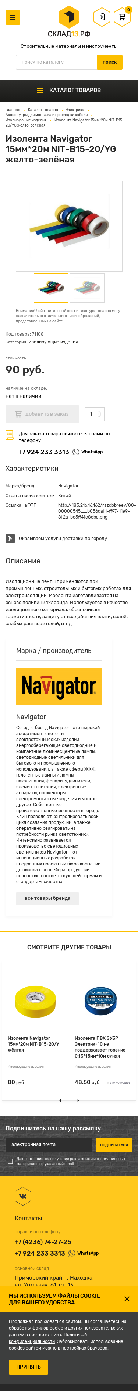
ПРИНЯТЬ (28, 1367)
